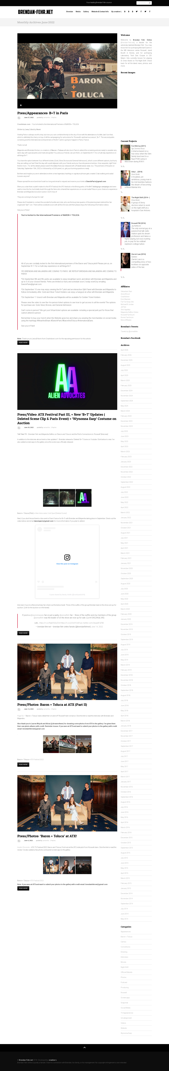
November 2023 (127, 426)
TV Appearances (127, 1013)
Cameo (123, 942)
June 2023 (124, 436)
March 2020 (125, 609)
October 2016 (126, 792)
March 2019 (125, 665)
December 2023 (126, 421)
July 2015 (124, 858)
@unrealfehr (65, 615)
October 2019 (126, 634)
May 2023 (124, 441)
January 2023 (126, 462)
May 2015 (124, 868)
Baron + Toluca (126, 937)
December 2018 (126, 675)
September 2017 (127, 746)
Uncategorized (126, 1018)
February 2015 (126, 883)
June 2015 (124, 863)
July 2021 (124, 538)
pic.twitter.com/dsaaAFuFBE (92, 622)
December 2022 (126, 467)
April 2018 (124, 716)
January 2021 (126, 563)
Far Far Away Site (127, 302)
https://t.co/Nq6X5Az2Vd (49, 622)
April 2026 (124, 350)
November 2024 (127, 396)
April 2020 (124, 604)
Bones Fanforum (127, 317)
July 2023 (124, 431)
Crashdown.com (23, 124)
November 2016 (127, 787)
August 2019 (125, 645)
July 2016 (124, 807)
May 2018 (124, 711)
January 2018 (126, 726)
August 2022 (125, 487)
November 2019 (127, 629)
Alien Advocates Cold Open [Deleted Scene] (51, 513)
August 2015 (125, 853)
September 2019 (127, 639)
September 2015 (127, 848)
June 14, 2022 (97, 626)
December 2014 (126, 893)
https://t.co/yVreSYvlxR (70, 622)
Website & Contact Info (100, 12)
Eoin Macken (125, 299)
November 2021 (127, 523)
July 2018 (124, 700)
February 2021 (126, 558)
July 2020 (124, 589)
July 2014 (124, 909)
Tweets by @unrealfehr (129, 331)
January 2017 (126, 782)
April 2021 (124, 548)
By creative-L (116, 12)
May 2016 (124, 817)
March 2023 (125, 452)
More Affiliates (126, 320)
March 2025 (125, 380)
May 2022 (124, 502)
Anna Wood (125, 294)
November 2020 (127, 568)
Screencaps (125, 998)
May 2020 (124, 599)
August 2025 (125, 365)
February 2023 (126, 457)
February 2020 (126, 614)
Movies (123, 962)
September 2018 (127, 690)
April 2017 (124, 772)
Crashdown (125, 297)
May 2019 (124, 660)
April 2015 (124, 873)
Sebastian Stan (126, 291)
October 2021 (126, 528)
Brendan (69, 12)
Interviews (124, 957)
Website (124, 1028)
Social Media (125, 1008)
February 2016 (126, 832)
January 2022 (126, 518)
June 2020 (124, 594)
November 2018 (127, 680)
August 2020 (125, 584)
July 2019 (124, 650)
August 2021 (125, 533)
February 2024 (126, 416)
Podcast (124, 982)
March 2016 (125, 827)
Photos (123, 977)
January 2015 (126, 888)
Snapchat (124, 1003)
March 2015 (125, 878)
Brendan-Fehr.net (127, 42)
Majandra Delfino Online (129, 312)
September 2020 (127, 578)
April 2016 (124, 822)
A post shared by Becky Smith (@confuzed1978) (67, 594)
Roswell (124, 993)
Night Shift (124, 967)
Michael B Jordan (127, 304)
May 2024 (124, 406)
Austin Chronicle (23, 846)
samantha (46, 117)
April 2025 (124, 375)
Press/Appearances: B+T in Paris (42, 113)
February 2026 (126, 355)
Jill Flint (123, 307)
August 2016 (125, 802)
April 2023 (124, 446)
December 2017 (126, 731)
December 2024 (126, 391)
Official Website (126, 972)
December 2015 (126, 838)
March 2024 (125, 411)
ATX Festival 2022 (37, 758)
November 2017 (127, 736)
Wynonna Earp (126, 1033)
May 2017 (124, 766)
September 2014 (127, 904)
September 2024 (127, 401)
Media (78, 12)
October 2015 (126, 843)
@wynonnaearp (37, 615)
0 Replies (53, 117)
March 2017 (125, 777)
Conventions (125, 947)
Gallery (86, 12)
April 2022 (124, 507)
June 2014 (124, 914)
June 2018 (124, 705)
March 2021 (125, 553)
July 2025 (124, 370)
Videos (123, 1023)
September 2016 (127, 797)
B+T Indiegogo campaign (99, 187)
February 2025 (126, 385)
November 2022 (127, 472)
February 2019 (126, 670)
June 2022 (124, 497)
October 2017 (126, 741)
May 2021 (124, 543)
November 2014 (127, 898)
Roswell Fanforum (128, 315)
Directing (124, 952)
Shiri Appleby (125, 310)
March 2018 (125, 721)
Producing (125, 987)
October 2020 (126, 573)
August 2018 (125, 695)
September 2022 (127, 482)
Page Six (20, 715)
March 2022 (125, 512)
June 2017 (124, 761)
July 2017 (124, 756)
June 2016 (124, 812)
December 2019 (126, 624)
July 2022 (124, 492)
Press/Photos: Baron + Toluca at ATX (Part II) (52, 703)
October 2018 (126, 685)
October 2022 (126, 477)
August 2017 (125, 751)
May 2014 (124, 919)
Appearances (126, 932)
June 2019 (124, 655)
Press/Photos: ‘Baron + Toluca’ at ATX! (47, 834)
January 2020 (126, 619)
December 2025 (126, 360)
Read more (23, 342)
